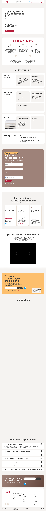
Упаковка (25, 496)
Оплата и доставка (37, 494)
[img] (25, 288)
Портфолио (36, 499)
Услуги (18, 5)
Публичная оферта (25, 508)
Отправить (20, 288)
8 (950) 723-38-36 (19, 447)
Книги (24, 501)
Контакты (36, 504)
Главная (14, 5)
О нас (35, 496)
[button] (35, 2)
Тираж (6, 166)
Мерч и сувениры (26, 494)
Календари (25, 499)
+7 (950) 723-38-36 (17, 493)
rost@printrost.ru (25, 1)
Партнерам (36, 501)
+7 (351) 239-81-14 (8, 218)
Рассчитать (8, 180)
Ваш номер (6, 175)
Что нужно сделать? (8, 162)
